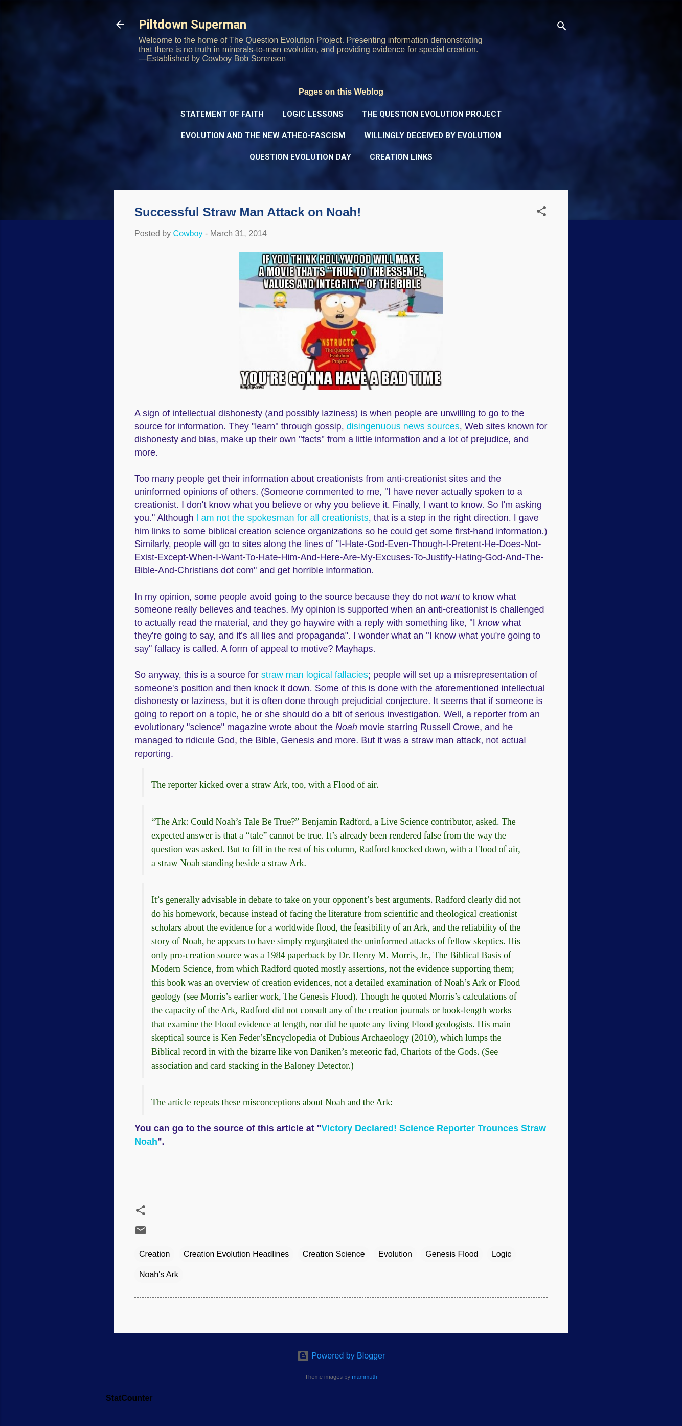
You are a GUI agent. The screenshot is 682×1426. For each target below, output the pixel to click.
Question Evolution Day (300, 157)
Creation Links (401, 157)
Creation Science (334, 1254)
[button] (541, 213)
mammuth (364, 1377)
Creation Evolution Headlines (236, 1254)
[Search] (562, 27)
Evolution (395, 1254)
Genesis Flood (451, 1254)
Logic (501, 1254)
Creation (154, 1254)
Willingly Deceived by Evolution (432, 135)
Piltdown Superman (192, 24)
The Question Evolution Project (432, 114)
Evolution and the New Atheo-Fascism (263, 135)
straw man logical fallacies (314, 675)
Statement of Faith (222, 114)
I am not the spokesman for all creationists (282, 518)
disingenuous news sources (403, 426)
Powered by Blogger (341, 1355)
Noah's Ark (158, 1274)
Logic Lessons (313, 114)
